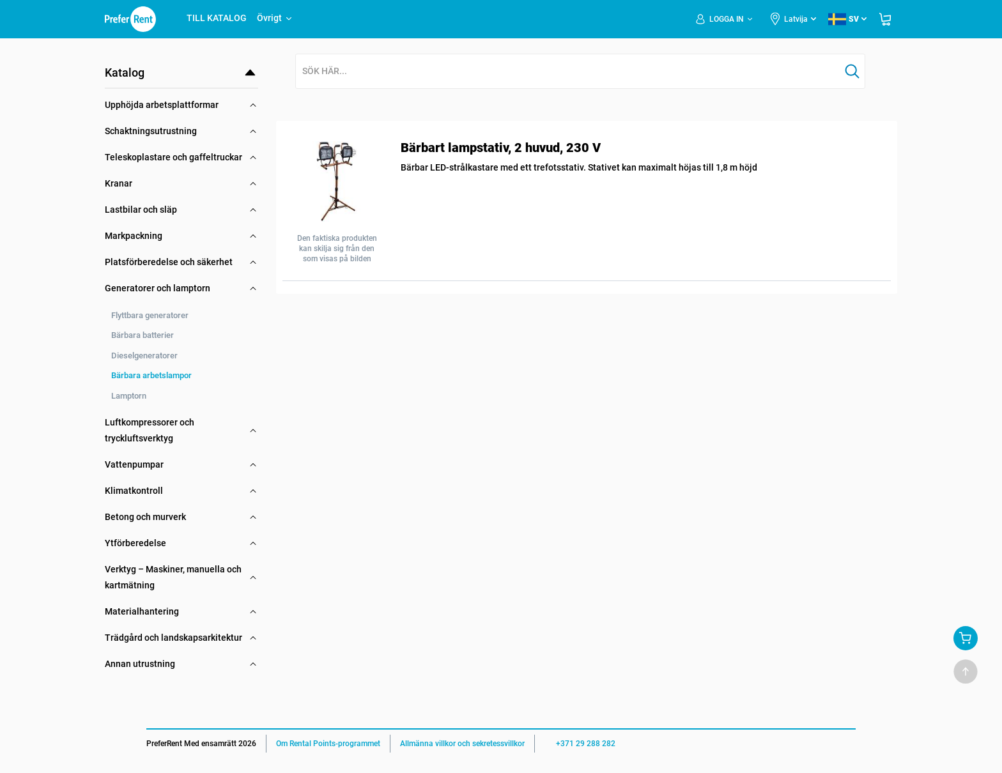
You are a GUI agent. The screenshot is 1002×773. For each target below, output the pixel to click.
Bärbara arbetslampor (151, 375)
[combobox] (568, 72)
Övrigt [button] (275, 18)
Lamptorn (128, 396)
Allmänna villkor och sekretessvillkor (462, 743)
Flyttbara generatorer (150, 315)
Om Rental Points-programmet (328, 743)
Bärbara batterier (142, 335)
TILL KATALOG (217, 18)
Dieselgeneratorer (144, 355)
